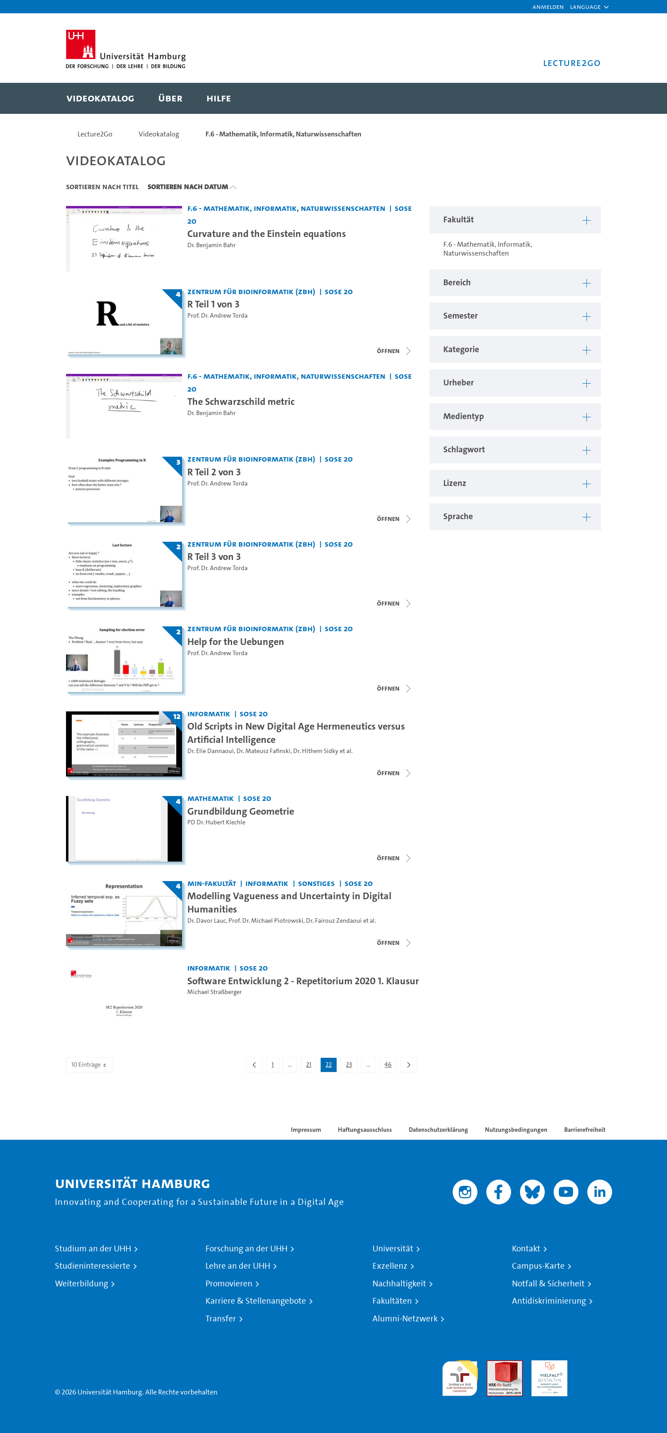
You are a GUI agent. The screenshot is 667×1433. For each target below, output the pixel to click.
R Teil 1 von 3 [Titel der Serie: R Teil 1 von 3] (213, 304)
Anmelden (548, 6)
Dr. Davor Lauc (206, 920)
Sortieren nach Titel (102, 186)
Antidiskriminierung (549, 1301)
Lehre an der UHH (238, 1266)
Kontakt (526, 1248)
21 (311, 1066)
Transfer (221, 1318)
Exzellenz (389, 1266)
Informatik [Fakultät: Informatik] (208, 713)
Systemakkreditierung (594, 1365)
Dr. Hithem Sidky (315, 751)
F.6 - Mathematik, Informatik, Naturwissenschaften (283, 134)
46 (390, 1066)
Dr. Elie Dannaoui (210, 751)
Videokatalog (159, 134)
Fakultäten (392, 1301)
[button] (585, 6)
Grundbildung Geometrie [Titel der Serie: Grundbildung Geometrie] (240, 811)
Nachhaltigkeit (399, 1283)
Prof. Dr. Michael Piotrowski (266, 920)
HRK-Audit (547, 1365)
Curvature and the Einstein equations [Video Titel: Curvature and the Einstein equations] (266, 233)
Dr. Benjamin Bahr (211, 245)
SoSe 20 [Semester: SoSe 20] (339, 291)
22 (331, 1066)
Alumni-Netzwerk (405, 1318)
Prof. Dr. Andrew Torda (217, 315)
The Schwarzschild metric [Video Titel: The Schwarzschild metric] (241, 401)
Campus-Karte (538, 1266)
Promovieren (229, 1283)
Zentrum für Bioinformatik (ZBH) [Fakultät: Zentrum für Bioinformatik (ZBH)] (251, 291)
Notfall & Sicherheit (548, 1283)
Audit (495, 1365)
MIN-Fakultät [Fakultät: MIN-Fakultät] (211, 883)
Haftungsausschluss (365, 1129)
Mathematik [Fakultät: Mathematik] (210, 798)
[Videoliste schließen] (394, 350)
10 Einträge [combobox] (89, 1064)
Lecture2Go (95, 134)
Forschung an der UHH (246, 1248)
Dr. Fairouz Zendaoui (334, 920)
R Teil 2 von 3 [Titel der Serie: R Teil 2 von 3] (214, 471)
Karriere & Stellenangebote (256, 1301)
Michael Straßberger (214, 992)
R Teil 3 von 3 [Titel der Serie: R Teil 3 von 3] (214, 556)
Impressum (306, 1129)
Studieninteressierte (92, 1266)
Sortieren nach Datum (187, 186)
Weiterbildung (81, 1283)
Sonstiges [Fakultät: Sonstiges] (316, 883)
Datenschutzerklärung (438, 1129)
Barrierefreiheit (584, 1129)
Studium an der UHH (93, 1248)
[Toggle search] (585, 98)
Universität (392, 1248)
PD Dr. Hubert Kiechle (216, 822)
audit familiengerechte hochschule (460, 1376)
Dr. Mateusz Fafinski (264, 751)
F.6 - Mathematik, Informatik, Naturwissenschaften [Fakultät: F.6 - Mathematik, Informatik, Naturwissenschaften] (286, 208)
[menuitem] (100, 98)
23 (351, 1066)
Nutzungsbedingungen (516, 1129)
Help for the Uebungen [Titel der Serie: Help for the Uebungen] (235, 641)
